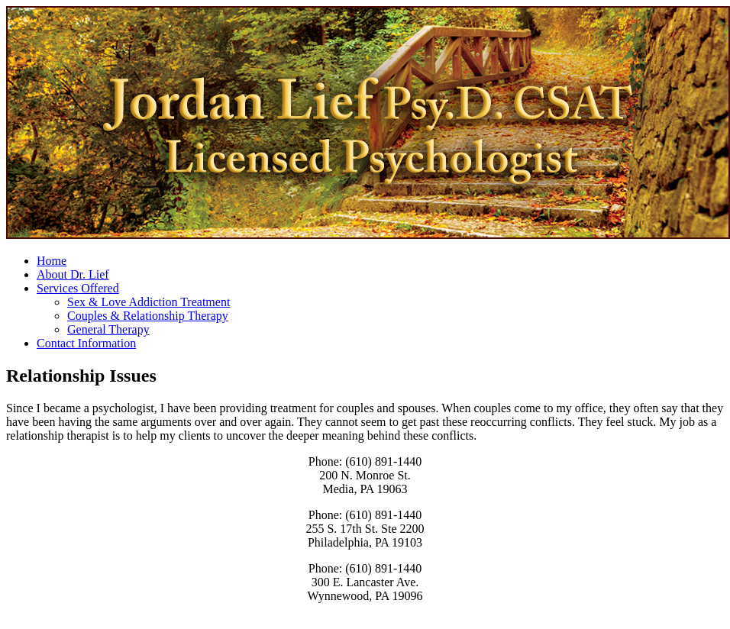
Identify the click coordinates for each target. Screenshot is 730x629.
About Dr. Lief (73, 274)
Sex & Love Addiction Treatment (148, 301)
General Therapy (108, 329)
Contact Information (86, 343)
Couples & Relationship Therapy (147, 315)
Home (51, 260)
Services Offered (78, 288)
